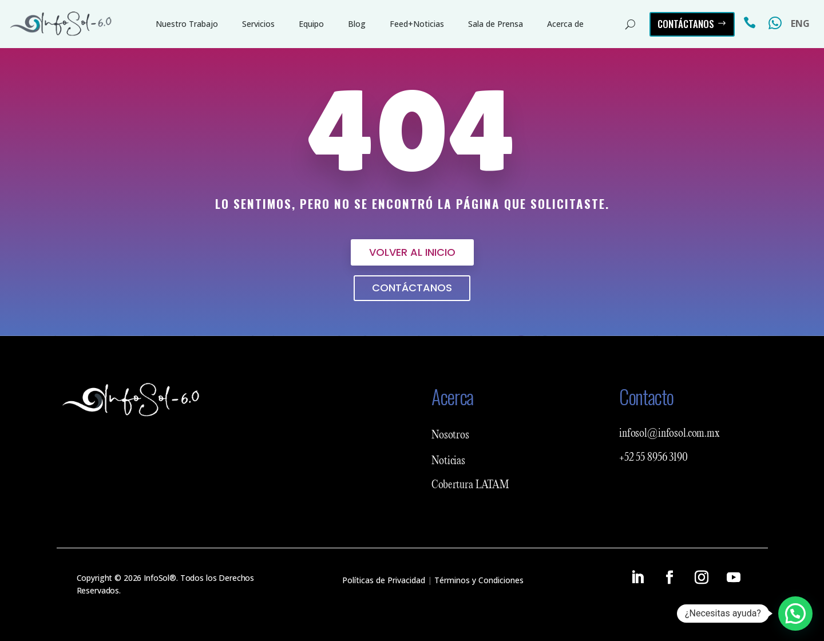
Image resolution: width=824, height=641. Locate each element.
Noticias (448, 461)
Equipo (311, 23)
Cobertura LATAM (470, 485)
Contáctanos (685, 24)
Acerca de (565, 23)
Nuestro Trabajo (187, 23)
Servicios (258, 23)
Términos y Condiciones (479, 580)
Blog (357, 23)
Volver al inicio (412, 252)
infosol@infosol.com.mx (669, 434)
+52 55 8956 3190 (653, 458)
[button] (795, 613)
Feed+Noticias (417, 23)
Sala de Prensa (495, 23)
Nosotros (450, 435)
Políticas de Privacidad (383, 580)
